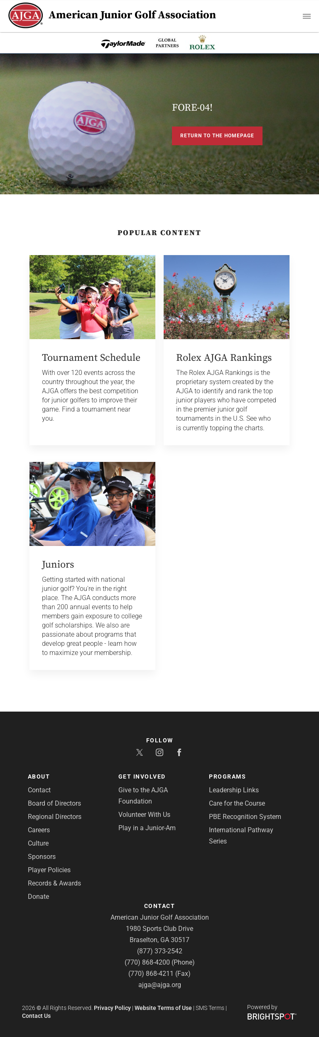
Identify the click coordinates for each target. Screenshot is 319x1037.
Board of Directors (54, 803)
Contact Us (36, 1015)
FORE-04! (192, 108)
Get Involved (142, 776)
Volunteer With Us (144, 815)
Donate (38, 897)
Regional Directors (54, 817)
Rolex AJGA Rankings (224, 358)
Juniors (58, 564)
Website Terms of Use (163, 1008)
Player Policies (49, 870)
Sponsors (42, 857)
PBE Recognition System (245, 817)
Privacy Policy (112, 1008)
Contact (39, 790)
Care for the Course (237, 803)
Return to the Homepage (217, 136)
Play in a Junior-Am (147, 828)
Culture (38, 843)
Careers (39, 830)
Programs (227, 776)
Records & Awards (54, 883)
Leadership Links (234, 790)
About (39, 776)
